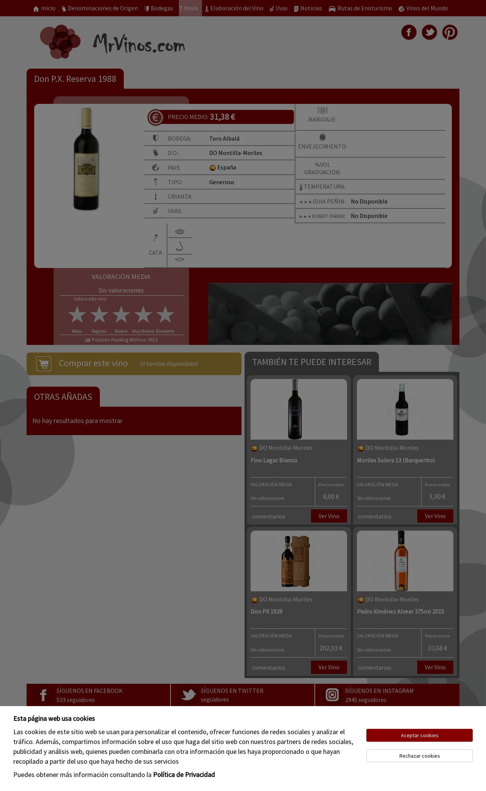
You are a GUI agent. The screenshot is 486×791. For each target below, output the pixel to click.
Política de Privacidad (184, 774)
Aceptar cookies (420, 735)
